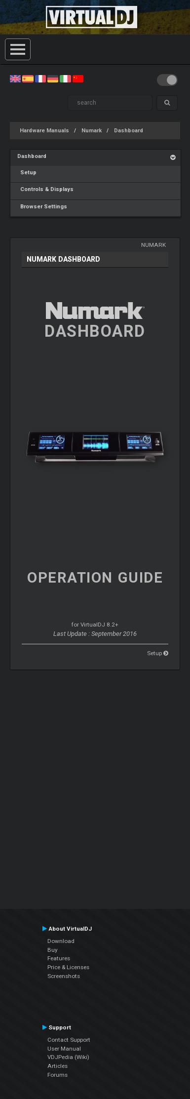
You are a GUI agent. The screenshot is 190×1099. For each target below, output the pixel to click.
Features (58, 958)
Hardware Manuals (44, 130)
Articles (57, 1065)
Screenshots (63, 976)
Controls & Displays (45, 189)
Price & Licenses (68, 967)
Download (61, 941)
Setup (27, 172)
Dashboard (128, 130)
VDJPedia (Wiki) (68, 1057)
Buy (52, 949)
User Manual (64, 1048)
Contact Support (68, 1039)
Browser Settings (42, 206)
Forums (57, 1074)
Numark (91, 130)
